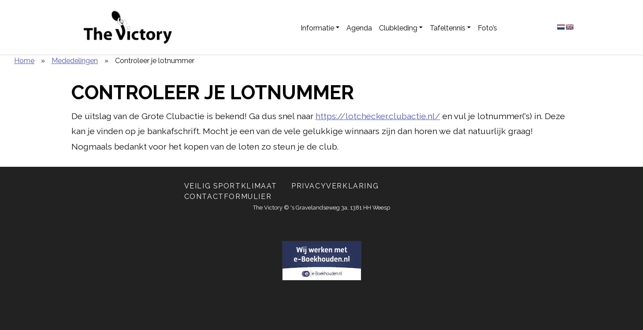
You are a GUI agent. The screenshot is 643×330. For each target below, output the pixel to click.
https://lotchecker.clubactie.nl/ (378, 116)
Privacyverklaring (335, 186)
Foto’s (487, 28)
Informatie (317, 28)
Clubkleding (398, 28)
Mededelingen (75, 60)
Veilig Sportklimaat (230, 186)
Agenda (359, 28)
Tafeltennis (447, 28)
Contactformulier (228, 196)
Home (24, 60)
